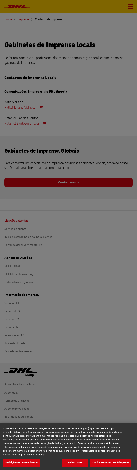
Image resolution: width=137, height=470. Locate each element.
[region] (68, 446)
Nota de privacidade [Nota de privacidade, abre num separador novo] (23, 454)
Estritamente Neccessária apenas (110, 462)
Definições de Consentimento (21, 462)
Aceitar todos (74, 462)
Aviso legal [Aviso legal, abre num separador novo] (40, 454)
